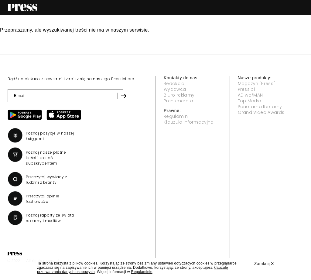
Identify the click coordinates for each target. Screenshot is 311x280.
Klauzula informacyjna (189, 122)
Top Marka (249, 101)
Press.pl (246, 89)
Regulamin (176, 116)
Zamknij (264, 263)
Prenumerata (178, 101)
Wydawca (175, 89)
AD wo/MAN (250, 95)
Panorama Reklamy (260, 107)
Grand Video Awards (261, 112)
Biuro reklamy (179, 95)
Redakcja (174, 83)
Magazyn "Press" (256, 83)
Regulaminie (141, 272)
